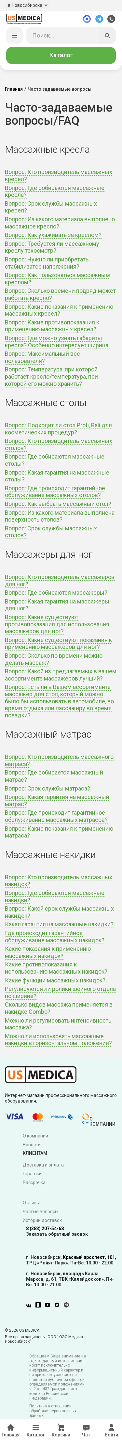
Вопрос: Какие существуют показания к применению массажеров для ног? (58, 643)
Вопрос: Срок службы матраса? (47, 788)
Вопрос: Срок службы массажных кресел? (51, 207)
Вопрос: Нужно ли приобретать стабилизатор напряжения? (46, 263)
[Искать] (107, 35)
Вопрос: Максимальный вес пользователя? (42, 357)
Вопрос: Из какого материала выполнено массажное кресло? (60, 223)
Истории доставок (42, 1220)
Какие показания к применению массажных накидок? (48, 952)
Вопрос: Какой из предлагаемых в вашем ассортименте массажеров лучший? (60, 675)
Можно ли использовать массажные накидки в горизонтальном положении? (58, 1040)
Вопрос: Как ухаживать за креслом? (53, 234)
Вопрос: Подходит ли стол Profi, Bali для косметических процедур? (58, 429)
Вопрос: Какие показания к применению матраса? (59, 832)
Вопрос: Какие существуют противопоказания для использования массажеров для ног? (57, 624)
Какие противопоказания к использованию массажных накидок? (56, 968)
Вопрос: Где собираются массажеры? (56, 592)
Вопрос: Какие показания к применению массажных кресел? (59, 310)
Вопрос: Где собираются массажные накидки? (54, 896)
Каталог (61, 55)
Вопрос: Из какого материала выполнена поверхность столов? (60, 516)
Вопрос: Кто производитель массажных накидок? (58, 881)
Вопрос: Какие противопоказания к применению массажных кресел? (52, 326)
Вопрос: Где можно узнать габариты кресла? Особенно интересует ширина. (57, 342)
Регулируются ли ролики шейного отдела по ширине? (60, 992)
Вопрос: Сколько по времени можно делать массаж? (53, 659)
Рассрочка (34, 1182)
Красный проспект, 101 (89, 1257)
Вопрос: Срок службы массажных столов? (51, 532)
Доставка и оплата (43, 1164)
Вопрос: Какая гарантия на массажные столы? (57, 476)
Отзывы (31, 1202)
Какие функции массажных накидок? (55, 980)
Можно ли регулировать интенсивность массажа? (58, 1024)
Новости (32, 1144)
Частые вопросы (40, 1211)
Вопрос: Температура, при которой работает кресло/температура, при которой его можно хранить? (51, 376)
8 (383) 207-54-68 (45, 1228)
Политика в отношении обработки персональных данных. (52, 1411)
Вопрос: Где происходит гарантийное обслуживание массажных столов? (55, 492)
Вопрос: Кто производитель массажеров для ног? (60, 580)
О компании (35, 1135)
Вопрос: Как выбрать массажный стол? (58, 503)
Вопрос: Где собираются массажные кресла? (54, 191)
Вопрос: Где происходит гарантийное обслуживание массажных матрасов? (56, 816)
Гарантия (33, 1173)
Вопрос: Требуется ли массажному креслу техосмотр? (52, 247)
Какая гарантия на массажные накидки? (59, 924)
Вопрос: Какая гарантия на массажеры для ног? (57, 605)
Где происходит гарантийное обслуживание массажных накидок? (54, 937)
